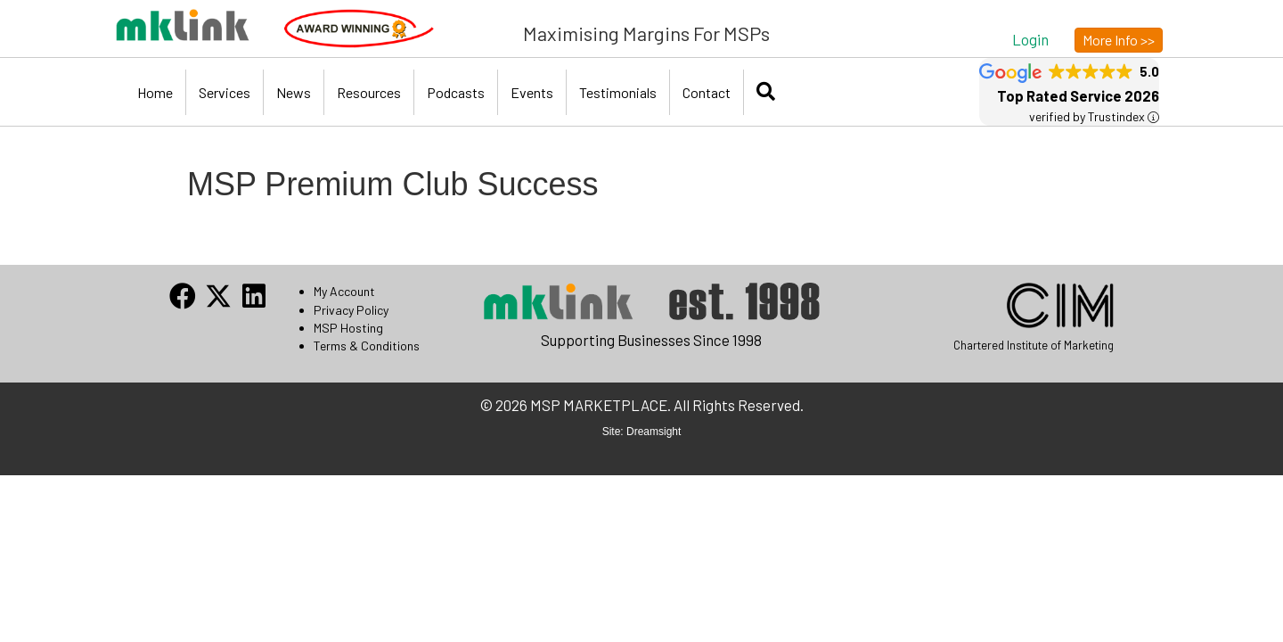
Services (224, 92)
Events (532, 92)
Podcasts (456, 92)
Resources (369, 92)
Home (155, 92)
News (293, 92)
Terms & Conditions (367, 345)
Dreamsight (653, 431)
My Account (344, 291)
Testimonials (618, 92)
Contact (706, 92)
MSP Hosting (348, 327)
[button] (1030, 39)
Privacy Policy (351, 309)
